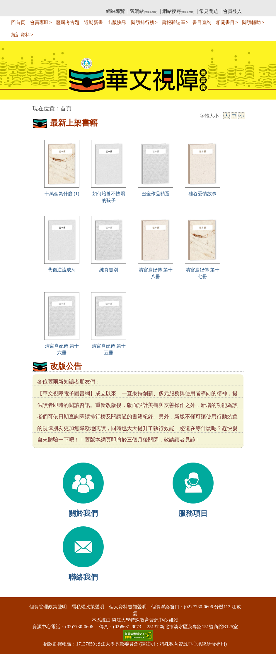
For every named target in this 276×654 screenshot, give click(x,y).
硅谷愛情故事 (202, 193)
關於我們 (83, 513)
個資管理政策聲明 (48, 606)
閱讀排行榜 (142, 22)
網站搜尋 (178, 11)
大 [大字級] (226, 115)
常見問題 (208, 11)
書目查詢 (201, 22)
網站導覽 (115, 11)
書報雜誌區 (173, 22)
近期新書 (93, 22)
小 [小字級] (241, 115)
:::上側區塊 (44, 4)
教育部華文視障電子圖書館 (84, 4)
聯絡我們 (83, 577)
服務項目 (193, 513)
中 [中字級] (234, 115)
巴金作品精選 (156, 193)
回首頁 (18, 22)
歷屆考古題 (67, 22)
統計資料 (20, 34)
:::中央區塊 (11, 105)
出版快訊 (117, 22)
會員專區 (39, 22)
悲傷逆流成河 (62, 269)
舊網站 (143, 11)
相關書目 (225, 22)
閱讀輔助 (251, 22)
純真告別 (108, 269)
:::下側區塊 (11, 593)
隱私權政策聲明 (87, 606)
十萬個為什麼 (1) (62, 193)
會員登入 (232, 11)
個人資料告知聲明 (127, 606)
